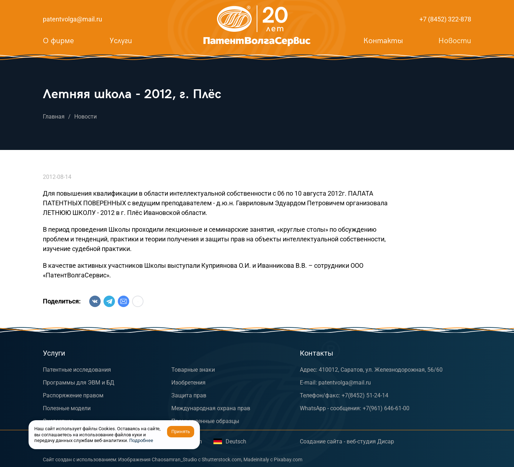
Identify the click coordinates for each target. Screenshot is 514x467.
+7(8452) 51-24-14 (365, 395)
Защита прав (188, 395)
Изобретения (188, 382)
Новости (454, 41)
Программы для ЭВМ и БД (78, 382)
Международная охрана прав (210, 408)
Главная (54, 116)
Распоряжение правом (73, 395)
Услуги (121, 41)
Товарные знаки (193, 369)
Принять (180, 431)
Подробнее (141, 440)
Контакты (383, 41)
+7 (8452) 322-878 (445, 19)
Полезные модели (67, 408)
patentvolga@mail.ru (72, 19)
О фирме (58, 41)
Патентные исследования (77, 369)
